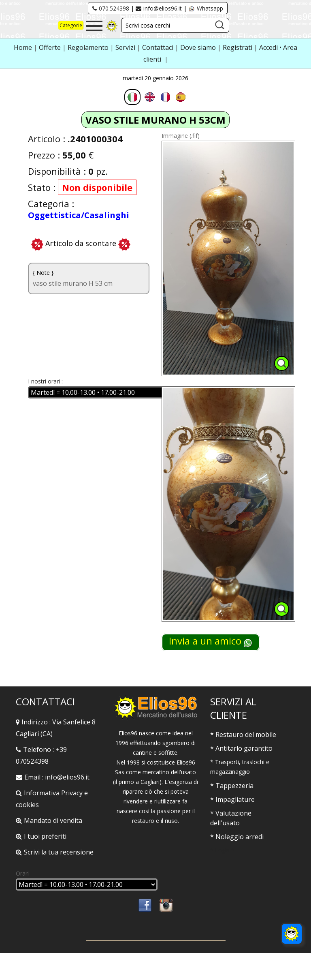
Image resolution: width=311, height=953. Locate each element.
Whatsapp (205, 8)
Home (24, 47)
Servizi (126, 47)
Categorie (71, 25)
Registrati (237, 47)
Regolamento (89, 47)
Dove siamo (198, 47)
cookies (27, 804)
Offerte (50, 47)
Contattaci (158, 47)
